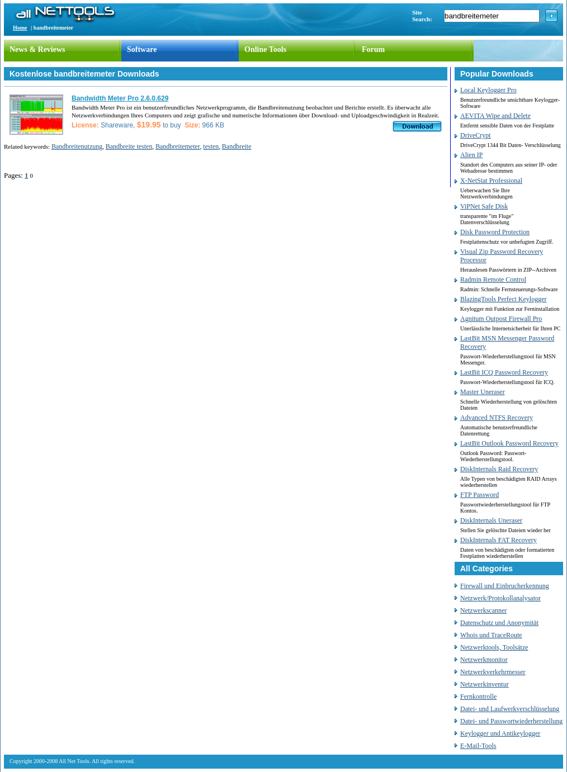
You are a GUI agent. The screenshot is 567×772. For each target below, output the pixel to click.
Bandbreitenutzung (76, 146)
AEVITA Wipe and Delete (495, 116)
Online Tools (265, 49)
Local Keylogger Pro (488, 90)
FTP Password (479, 495)
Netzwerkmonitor (484, 660)
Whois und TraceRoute (491, 635)
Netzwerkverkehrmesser (493, 672)
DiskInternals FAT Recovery (498, 540)
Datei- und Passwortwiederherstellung (511, 721)
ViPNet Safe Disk (484, 206)
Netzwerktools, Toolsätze (494, 647)
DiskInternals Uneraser (491, 520)
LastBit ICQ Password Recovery (504, 372)
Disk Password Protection (495, 232)
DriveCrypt (475, 135)
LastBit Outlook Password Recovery (509, 443)
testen (211, 146)
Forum (373, 49)
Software (142, 49)
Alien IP (471, 155)
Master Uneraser (482, 392)
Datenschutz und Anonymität (499, 623)
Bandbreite (237, 146)
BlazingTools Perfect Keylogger (503, 299)
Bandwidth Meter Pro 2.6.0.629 (120, 98)
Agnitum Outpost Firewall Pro (501, 319)
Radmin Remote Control (493, 279)
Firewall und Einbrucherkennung (504, 586)
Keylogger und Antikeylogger (500, 733)
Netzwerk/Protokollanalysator (500, 598)
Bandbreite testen (129, 146)
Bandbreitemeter (177, 146)
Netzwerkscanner (483, 610)
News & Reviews (37, 49)
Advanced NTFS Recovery (496, 417)
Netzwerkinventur (484, 684)
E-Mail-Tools (478, 746)
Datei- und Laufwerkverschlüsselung (509, 709)
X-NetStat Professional (491, 180)
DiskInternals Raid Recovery (499, 469)
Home (20, 28)
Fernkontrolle (478, 696)
